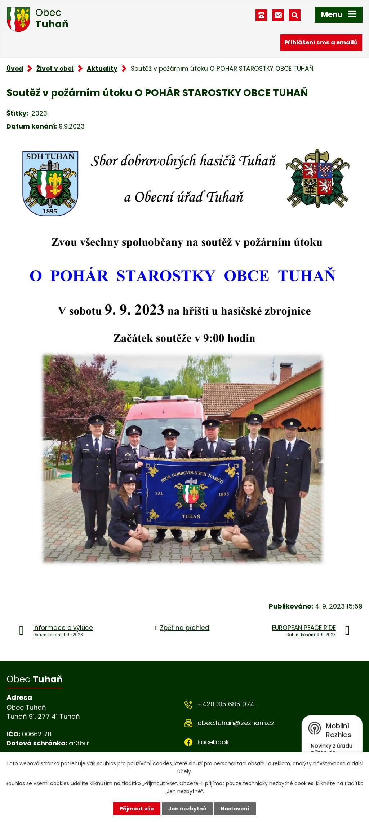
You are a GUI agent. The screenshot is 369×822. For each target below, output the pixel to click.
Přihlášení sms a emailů (321, 42)
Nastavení (235, 808)
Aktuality (102, 68)
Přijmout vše (137, 808)
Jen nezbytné (187, 808)
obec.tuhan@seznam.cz (235, 722)
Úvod (14, 68)
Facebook (213, 742)
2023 (39, 113)
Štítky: (17, 113)
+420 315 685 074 (225, 704)
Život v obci (55, 68)
